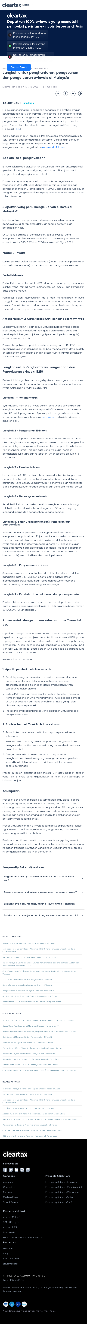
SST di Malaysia (11, 1222)
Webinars (8, 1248)
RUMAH (6, 68)
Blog (5, 1253)
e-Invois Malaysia (12, 1217)
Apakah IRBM (10, 1227)
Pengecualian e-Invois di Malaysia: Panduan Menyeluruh (28, 991)
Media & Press (10, 1197)
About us (8, 1182)
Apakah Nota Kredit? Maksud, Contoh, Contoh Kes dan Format (30, 996)
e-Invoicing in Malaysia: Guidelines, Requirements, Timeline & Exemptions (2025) (39, 1031)
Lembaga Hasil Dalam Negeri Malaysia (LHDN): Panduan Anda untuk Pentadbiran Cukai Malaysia (40, 950)
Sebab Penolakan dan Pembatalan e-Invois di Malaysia (28, 985)
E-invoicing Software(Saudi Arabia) (63, 1187)
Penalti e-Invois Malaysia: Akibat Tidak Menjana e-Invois (28, 1108)
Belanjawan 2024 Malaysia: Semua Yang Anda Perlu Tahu (29, 943)
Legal (6, 1280)
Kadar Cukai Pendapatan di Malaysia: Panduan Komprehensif (31, 957)
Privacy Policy (17, 1280)
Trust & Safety (10, 1202)
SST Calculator (11, 1258)
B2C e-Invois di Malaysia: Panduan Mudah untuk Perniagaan (30, 1136)
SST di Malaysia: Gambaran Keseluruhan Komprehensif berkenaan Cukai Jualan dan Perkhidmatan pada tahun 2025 (41, 964)
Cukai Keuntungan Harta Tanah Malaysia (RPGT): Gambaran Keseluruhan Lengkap (40, 1070)
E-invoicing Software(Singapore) (62, 1192)
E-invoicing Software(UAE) (58, 1202)
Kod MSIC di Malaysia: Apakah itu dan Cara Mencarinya (28, 1042)
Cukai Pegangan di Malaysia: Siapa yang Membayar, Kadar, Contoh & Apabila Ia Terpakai (39, 972)
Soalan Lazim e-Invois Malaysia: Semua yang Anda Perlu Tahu (31, 1059)
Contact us (9, 1187)
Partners (7, 1192)
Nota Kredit (9, 1232)
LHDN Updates (11, 1263)
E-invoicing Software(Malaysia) (61, 1182)
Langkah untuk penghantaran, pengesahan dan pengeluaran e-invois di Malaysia (40, 1119)
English (28, 4)
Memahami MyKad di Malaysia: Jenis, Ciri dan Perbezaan (29, 1054)
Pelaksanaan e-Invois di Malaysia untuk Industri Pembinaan (30, 1125)
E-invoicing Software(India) (59, 1197)
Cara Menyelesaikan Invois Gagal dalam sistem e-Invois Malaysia (32, 1130)
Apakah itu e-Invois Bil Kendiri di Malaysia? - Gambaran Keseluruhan (34, 1114)
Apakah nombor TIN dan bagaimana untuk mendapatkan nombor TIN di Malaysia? (40, 1020)
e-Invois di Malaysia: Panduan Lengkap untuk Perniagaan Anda (31, 1089)
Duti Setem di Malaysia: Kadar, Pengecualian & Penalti (27, 979)
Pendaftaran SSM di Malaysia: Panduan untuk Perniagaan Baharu (32, 1002)
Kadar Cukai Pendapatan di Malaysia (22, 1237)
